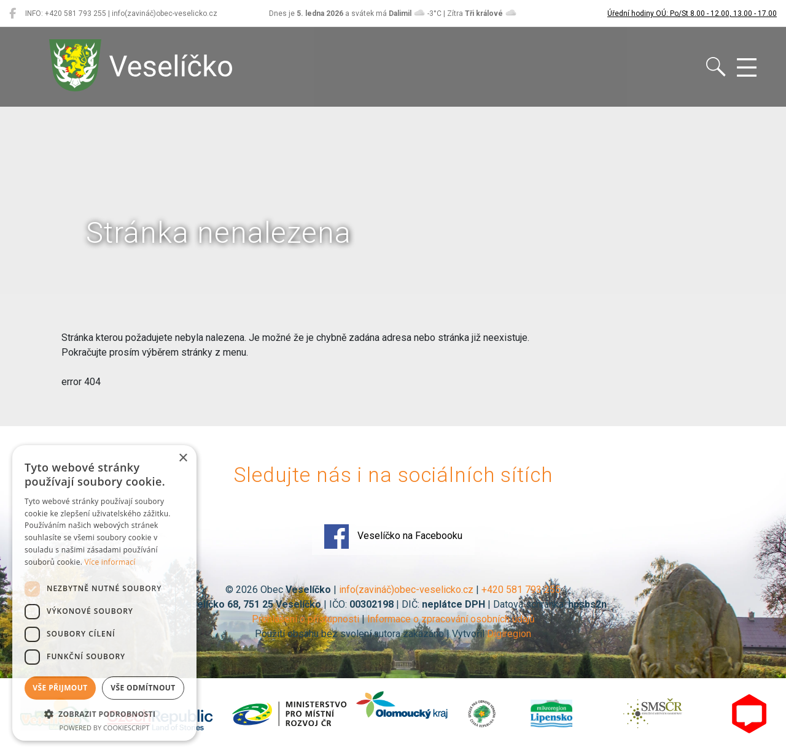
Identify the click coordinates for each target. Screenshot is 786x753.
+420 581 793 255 (521, 589)
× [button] (182, 458)
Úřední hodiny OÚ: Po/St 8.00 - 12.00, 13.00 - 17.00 (692, 13)
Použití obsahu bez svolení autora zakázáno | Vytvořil (371, 634)
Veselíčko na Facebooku (393, 536)
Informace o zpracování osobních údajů (451, 619)
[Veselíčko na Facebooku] (12, 13)
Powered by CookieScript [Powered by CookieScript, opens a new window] (105, 727)
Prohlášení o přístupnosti (305, 619)
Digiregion (509, 634)
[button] (104, 714)
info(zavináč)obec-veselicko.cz (406, 589)
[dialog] (104, 593)
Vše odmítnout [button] (143, 687)
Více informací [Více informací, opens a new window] (110, 562)
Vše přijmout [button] (60, 687)
